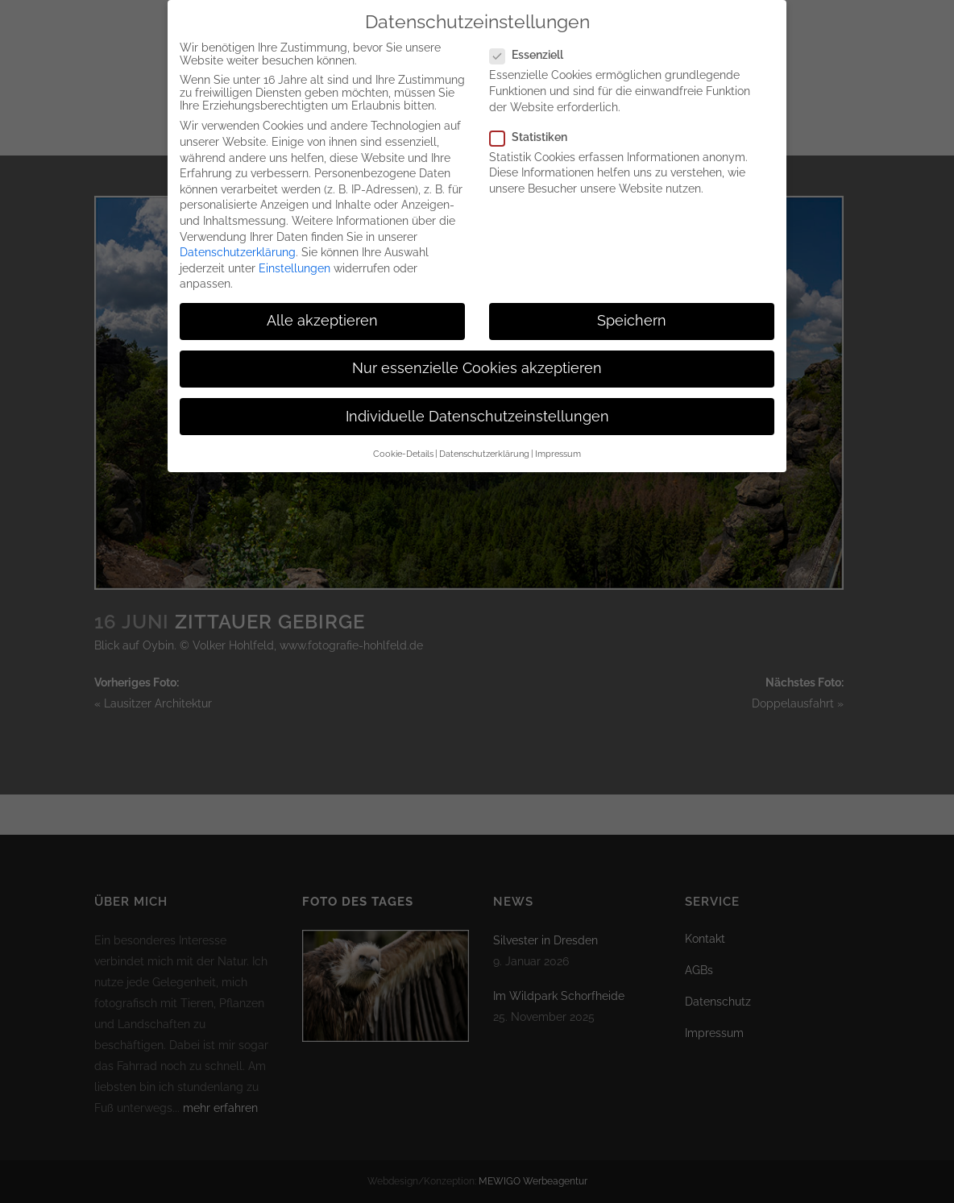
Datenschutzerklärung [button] (484, 444)
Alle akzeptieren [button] (322, 311)
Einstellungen (294, 258)
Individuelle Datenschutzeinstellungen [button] (477, 407)
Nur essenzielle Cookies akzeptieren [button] (477, 359)
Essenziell (533, 45)
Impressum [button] (558, 444)
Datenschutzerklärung (238, 242)
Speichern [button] (631, 311)
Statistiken (535, 127)
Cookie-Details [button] (403, 444)
